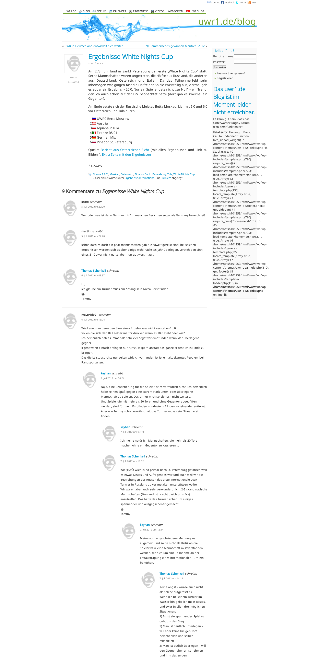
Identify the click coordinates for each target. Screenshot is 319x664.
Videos (159, 11)
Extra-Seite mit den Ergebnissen (126, 154)
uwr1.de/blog (227, 21)
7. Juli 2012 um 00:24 (112, 378)
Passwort (219, 62)
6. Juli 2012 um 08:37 (93, 275)
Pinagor (139, 174)
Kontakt (215, 2)
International (147, 178)
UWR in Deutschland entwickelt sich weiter (93, 46)
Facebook (229, 2)
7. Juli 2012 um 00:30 (132, 432)
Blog (86, 11)
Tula (169, 174)
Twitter (243, 2)
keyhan (106, 373)
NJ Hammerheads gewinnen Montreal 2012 (175, 46)
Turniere (166, 178)
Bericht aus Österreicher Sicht (125, 150)
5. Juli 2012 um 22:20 (93, 206)
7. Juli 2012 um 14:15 (171, 578)
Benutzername (223, 56)
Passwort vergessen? (231, 73)
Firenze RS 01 (100, 174)
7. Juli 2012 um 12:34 (151, 529)
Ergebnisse (140, 11)
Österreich (127, 174)
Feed (254, 2)
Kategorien (175, 11)
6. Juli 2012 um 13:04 (93, 319)
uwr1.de (70, 11)
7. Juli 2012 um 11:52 (132, 461)
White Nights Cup (184, 174)
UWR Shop (195, 11)
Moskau (114, 174)
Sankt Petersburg (155, 174)
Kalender (119, 11)
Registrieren (225, 78)
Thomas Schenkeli (93, 270)
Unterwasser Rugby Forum (231, 123)
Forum (101, 11)
